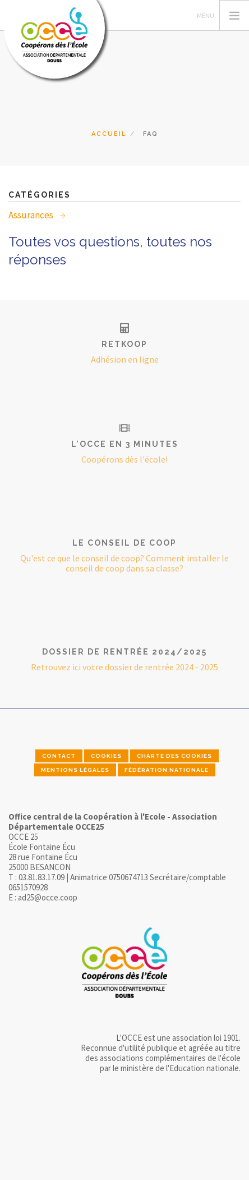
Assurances (31, 215)
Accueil (108, 134)
